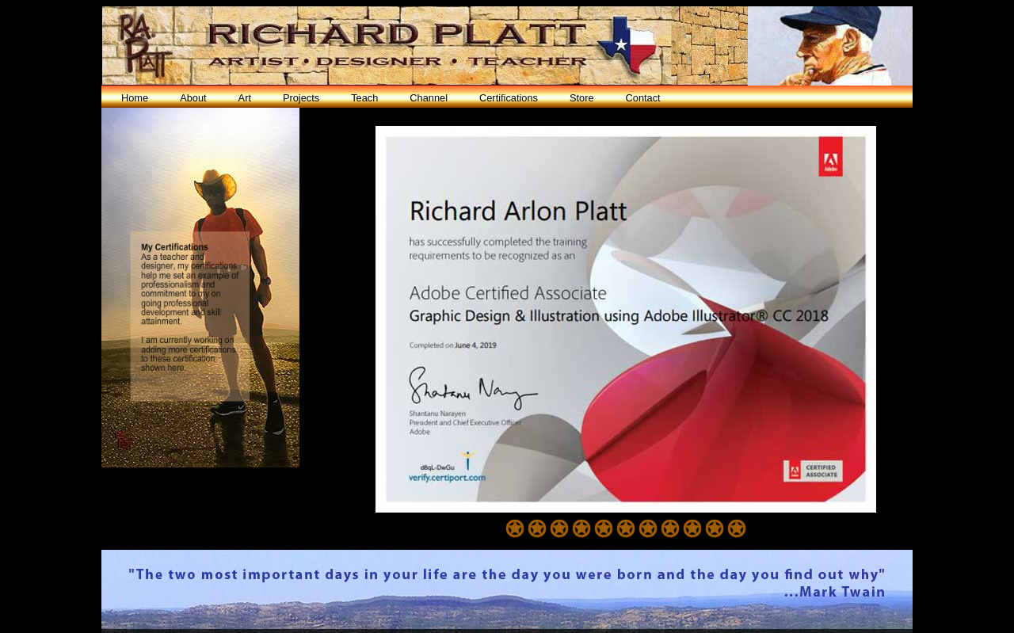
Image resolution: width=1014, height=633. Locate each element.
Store (582, 98)
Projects (301, 98)
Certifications (508, 98)
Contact (643, 98)
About (193, 98)
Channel (429, 98)
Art (244, 98)
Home (134, 98)
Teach (364, 98)
